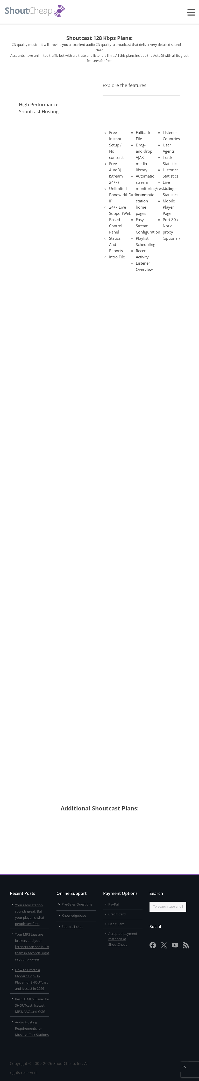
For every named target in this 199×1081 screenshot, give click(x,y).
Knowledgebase (74, 915)
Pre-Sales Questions (77, 904)
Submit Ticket (72, 926)
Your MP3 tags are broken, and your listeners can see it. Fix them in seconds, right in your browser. (32, 947)
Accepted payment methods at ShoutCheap (122, 939)
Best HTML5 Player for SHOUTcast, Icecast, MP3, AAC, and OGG (32, 1005)
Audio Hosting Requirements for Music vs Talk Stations (32, 1028)
